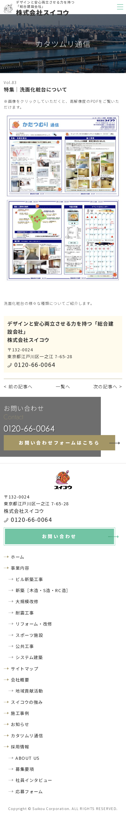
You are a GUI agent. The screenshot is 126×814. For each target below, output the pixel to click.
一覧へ (63, 386)
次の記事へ (105, 386)
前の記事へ (20, 386)
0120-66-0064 (34, 364)
